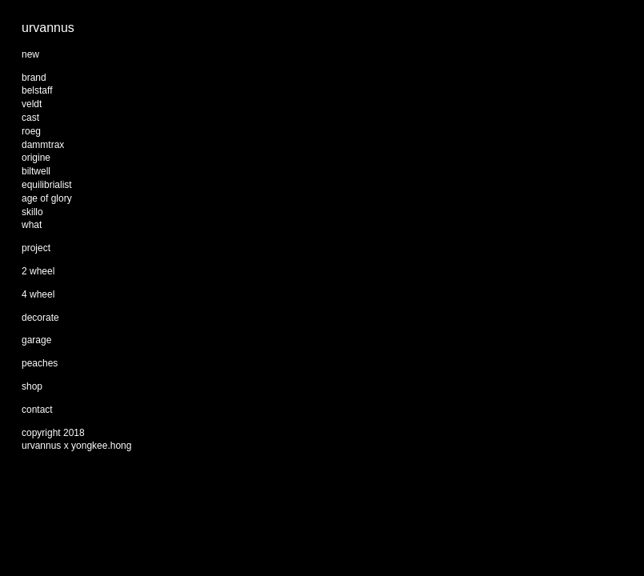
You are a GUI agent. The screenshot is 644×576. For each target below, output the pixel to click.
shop (32, 386)
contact (37, 409)
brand (34, 77)
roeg (31, 131)
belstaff (37, 90)
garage (36, 340)
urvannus (48, 27)
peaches (40, 363)
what (32, 224)
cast (30, 117)
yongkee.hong (101, 445)
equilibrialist (47, 184)
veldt (32, 104)
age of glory (47, 198)
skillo (32, 212)
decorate (40, 317)
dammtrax (43, 144)
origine (36, 157)
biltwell (36, 171)
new (30, 54)
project (36, 248)
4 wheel (38, 294)
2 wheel (38, 271)
